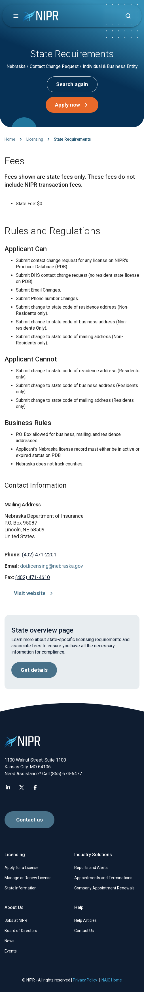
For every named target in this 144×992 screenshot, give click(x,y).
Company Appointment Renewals (104, 888)
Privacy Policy (85, 980)
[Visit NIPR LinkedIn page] (8, 787)
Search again (72, 84)
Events (11, 951)
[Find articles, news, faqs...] (128, 16)
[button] (16, 16)
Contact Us (84, 930)
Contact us (29, 820)
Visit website (34, 593)
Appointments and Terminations (103, 877)
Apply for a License (22, 867)
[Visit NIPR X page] (21, 787)
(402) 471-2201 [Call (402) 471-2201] (39, 555)
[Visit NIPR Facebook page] (35, 787)
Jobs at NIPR (16, 920)
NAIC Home (111, 980)
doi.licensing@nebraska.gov (51, 566)
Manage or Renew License (28, 877)
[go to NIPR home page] (40, 16)
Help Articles (85, 920)
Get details (34, 670)
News (9, 941)
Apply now (72, 105)
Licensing (34, 139)
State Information (21, 888)
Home (10, 139)
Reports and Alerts (91, 867)
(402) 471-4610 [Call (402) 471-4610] (32, 577)
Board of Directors (21, 930)
